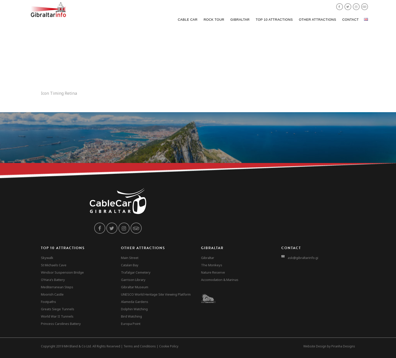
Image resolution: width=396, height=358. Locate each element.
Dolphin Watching (134, 309)
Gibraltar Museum (134, 287)
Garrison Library (133, 279)
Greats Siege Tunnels (57, 309)
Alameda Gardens (134, 301)
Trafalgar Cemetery (136, 272)
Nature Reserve (213, 272)
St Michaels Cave (53, 265)
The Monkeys (211, 265)
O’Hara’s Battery (53, 279)
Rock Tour (214, 19)
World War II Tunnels (57, 316)
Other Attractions (317, 19)
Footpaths (48, 301)
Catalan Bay (129, 265)
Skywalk (47, 257)
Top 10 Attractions (274, 19)
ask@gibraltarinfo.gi (303, 257)
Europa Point (130, 323)
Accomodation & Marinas (219, 279)
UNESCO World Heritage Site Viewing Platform (156, 294)
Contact (350, 19)
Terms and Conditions (139, 346)
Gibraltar (240, 19)
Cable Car (187, 19)
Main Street (129, 257)
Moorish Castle (52, 294)
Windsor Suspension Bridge (62, 272)
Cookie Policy (168, 346)
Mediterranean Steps (57, 287)
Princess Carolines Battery (61, 323)
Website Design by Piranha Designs (329, 346)
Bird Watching (131, 316)
